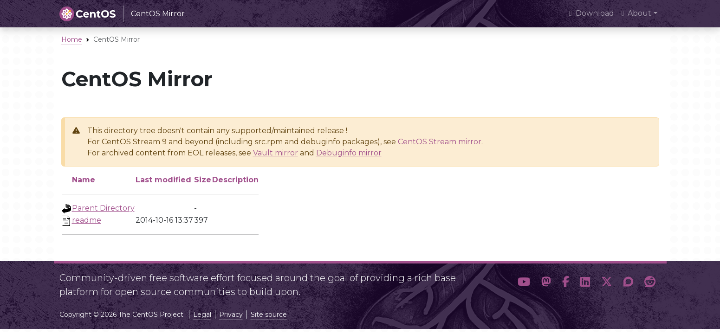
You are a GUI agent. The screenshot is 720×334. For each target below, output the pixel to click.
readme (86, 220)
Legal (202, 314)
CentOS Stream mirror (439, 141)
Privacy (231, 314)
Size (202, 179)
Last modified (163, 179)
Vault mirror (275, 152)
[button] (524, 282)
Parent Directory (103, 208)
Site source (269, 314)
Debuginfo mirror (349, 152)
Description (235, 179)
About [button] (637, 13)
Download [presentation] (591, 13)
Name (83, 179)
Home (71, 39)
